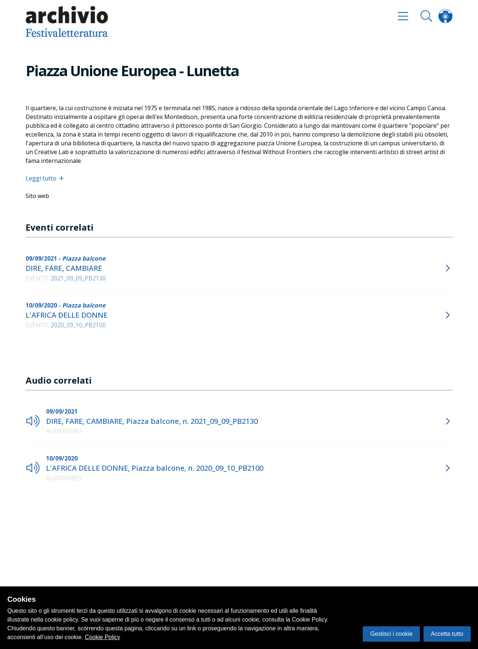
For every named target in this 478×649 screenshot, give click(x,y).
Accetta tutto (447, 634)
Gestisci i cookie (391, 634)
